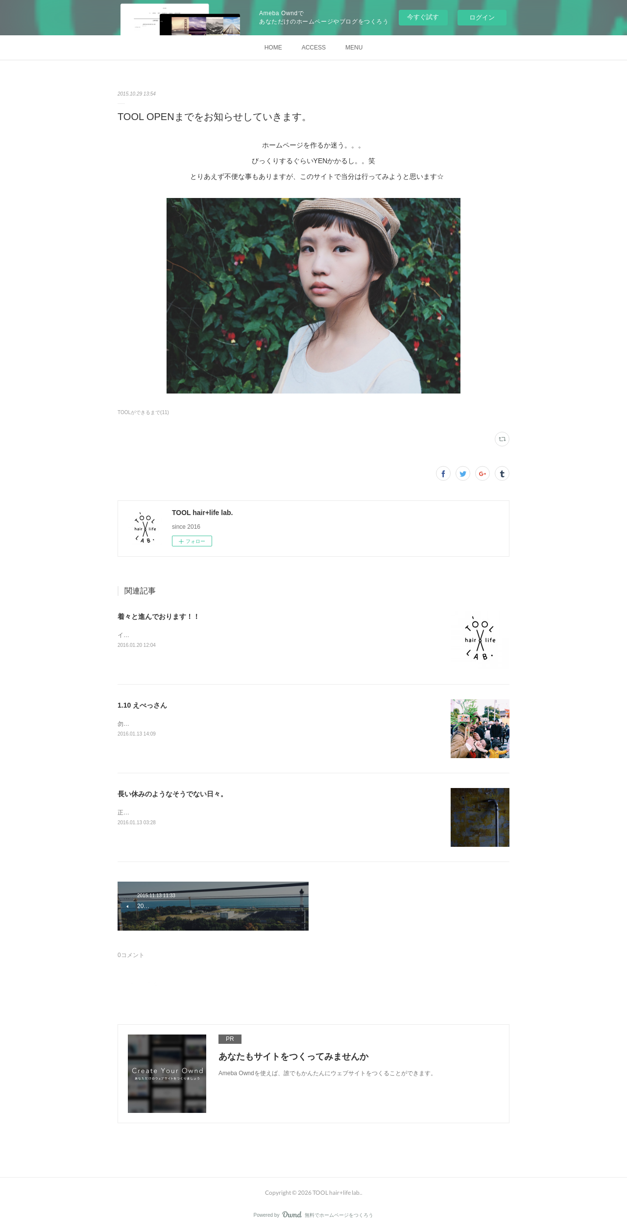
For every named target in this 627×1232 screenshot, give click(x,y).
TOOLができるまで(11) (143, 412)
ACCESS (314, 47)
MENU (353, 47)
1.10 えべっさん (142, 705)
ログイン (482, 17)
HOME (273, 47)
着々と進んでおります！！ (159, 616)
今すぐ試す (423, 17)
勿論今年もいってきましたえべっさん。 (170, 723)
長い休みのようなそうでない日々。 (172, 794)
